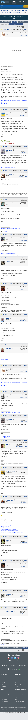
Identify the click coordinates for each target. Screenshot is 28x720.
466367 (25, 536)
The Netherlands (23, 35)
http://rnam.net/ (4, 103)
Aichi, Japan (22, 566)
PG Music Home (4, 10)
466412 (25, 560)
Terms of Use (4, 709)
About (3, 677)
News (3, 692)
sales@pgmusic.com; (12, 707)
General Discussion (6, 12)
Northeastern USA (23, 397)
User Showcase (16, 12)
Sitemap (4, 686)
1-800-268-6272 (13, 7)
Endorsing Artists (19, 682)
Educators (4, 684)
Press (3, 680)
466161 (25, 314)
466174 (25, 344)
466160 (25, 283)
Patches (17, 692)
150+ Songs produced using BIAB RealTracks (10, 228)
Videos (17, 697)
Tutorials (17, 699)
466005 (25, 146)
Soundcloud (3, 361)
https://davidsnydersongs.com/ (7, 525)
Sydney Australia (23, 542)
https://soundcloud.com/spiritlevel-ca (8, 253)
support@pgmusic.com (21, 707)
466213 (25, 365)
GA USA (22, 613)
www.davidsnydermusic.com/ (7, 527)
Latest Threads (11, 16)
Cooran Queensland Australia (21, 446)
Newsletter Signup (6, 694)
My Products (5, 701)
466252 (25, 467)
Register (18, 10)
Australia (22, 115)
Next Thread (23, 21)
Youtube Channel (4, 359)
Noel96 (10, 365)
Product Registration (20, 701)
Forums (11, 10)
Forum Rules (20, 16)
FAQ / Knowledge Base (21, 694)
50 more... (5, 229)
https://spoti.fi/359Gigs (5, 526)
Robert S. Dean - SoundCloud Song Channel (10, 412)
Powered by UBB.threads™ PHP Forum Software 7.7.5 (14, 712)
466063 (25, 234)
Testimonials (18, 684)
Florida (21, 205)
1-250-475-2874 (19, 7)
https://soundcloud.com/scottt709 (8, 252)
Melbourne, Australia (23, 176)
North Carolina (23, 502)
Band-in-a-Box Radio (20, 680)
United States (23, 152)
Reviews (17, 686)
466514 (25, 607)
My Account (5, 699)
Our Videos (3, 644)
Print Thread (13, 24)
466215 (25, 415)
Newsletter (15, 661)
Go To (20, 24)
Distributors (4, 682)
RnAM (10, 109)
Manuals (17, 695)
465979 (25, 29)
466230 (25, 440)
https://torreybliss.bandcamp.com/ (8, 167)
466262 (25, 496)
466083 (25, 257)
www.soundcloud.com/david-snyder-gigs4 (9, 530)
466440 (25, 590)
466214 (25, 391)
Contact (4, 679)
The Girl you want (7, 29)
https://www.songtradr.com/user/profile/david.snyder (12, 532)
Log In (24, 10)
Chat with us (13, 669)
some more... (5, 231)
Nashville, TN (22, 350)
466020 (25, 199)
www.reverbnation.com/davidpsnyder (8, 529)
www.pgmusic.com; (4, 707)
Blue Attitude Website (5, 436)
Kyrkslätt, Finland (23, 320)
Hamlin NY (22, 289)
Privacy (10, 709)
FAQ (14, 18)
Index (14, 21)
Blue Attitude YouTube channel (7, 437)
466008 (25, 170)
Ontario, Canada (23, 421)
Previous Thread (6, 21)
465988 (25, 109)
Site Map (15, 709)
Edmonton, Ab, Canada (22, 240)
